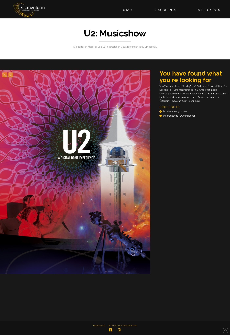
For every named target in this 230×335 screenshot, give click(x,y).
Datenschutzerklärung (122, 325)
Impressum (99, 325)
